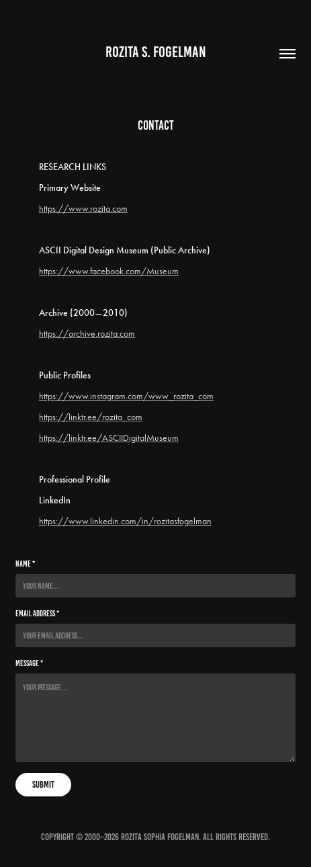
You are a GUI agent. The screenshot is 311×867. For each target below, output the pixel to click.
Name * (25, 563)
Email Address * (37, 613)
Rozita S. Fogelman (155, 52)
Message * (29, 663)
